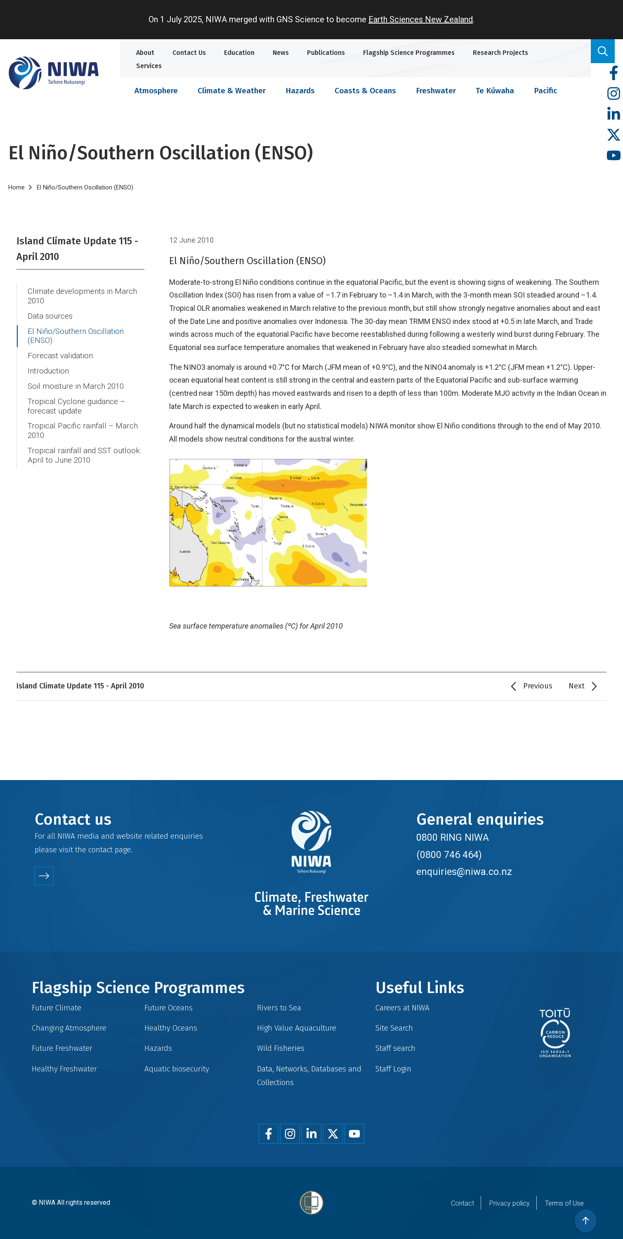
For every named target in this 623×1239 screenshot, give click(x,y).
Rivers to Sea (279, 1007)
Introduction (48, 371)
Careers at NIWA (402, 1007)
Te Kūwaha (495, 90)
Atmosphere (156, 90)
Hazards (300, 90)
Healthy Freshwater (64, 1068)
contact (100, 849)
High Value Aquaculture (296, 1028)
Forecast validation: (61, 355)
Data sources (50, 316)
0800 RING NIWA (452, 837)
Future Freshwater (62, 1048)
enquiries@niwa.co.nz (464, 871)
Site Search (394, 1028)
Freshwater (436, 90)
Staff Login (393, 1068)
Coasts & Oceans (365, 90)
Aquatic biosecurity (176, 1068)
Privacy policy (509, 1203)
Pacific (545, 90)
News (281, 53)
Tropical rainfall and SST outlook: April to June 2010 (84, 455)
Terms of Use (564, 1203)
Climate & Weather (232, 90)
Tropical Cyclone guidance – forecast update (76, 406)
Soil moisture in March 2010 (76, 386)
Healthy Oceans (170, 1028)
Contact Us (189, 53)
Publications (326, 53)
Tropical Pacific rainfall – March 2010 (83, 430)
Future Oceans (168, 1007)
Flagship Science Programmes (409, 53)
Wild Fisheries (280, 1048)
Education (239, 53)
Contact (462, 1203)
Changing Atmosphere (69, 1028)
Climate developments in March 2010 (82, 296)
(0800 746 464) (449, 855)
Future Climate (56, 1007)
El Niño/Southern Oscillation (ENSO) (76, 336)
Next (577, 685)
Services (149, 66)
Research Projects (500, 53)
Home (16, 187)
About (145, 53)
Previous (537, 685)
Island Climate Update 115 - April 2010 (77, 248)
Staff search (395, 1048)
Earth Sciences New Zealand (420, 19)
